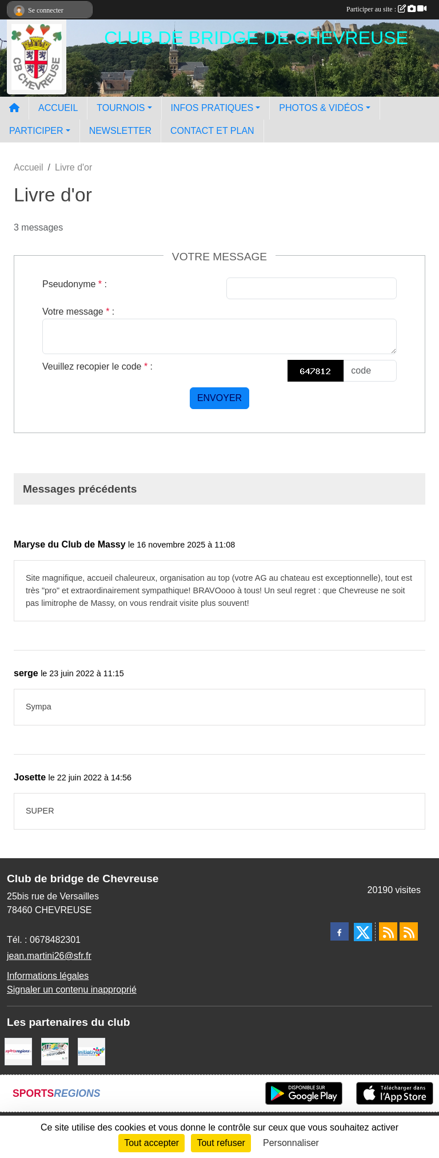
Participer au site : (386, 9)
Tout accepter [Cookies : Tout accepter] (151, 1143)
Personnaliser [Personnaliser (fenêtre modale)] (291, 1143)
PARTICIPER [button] (36, 131)
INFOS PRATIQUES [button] (212, 108)
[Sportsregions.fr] (18, 1051)
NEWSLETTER (120, 131)
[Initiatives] (91, 1051)
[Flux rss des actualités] (388, 931)
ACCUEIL (58, 108)
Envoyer (219, 398)
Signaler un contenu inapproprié (72, 989)
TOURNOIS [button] (121, 108)
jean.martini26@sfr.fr (49, 956)
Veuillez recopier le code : (97, 366)
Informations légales (48, 976)
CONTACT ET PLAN (212, 131)
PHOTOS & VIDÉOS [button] (321, 108)
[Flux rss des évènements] (409, 931)
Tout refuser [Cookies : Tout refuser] (221, 1143)
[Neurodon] (55, 1051)
